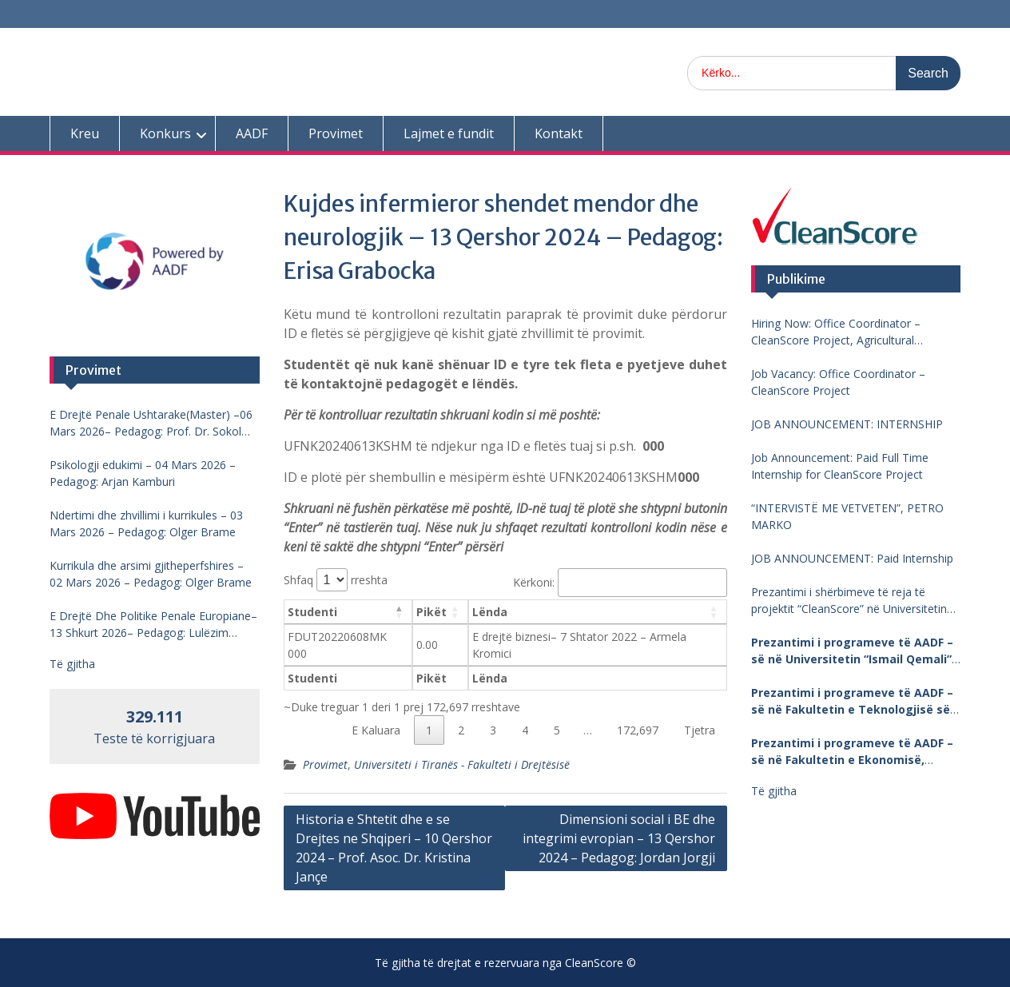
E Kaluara (376, 730)
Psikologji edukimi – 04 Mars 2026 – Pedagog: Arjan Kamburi (143, 473)
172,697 (637, 730)
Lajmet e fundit (449, 133)
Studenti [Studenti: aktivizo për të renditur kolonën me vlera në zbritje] (312, 611)
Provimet (335, 133)
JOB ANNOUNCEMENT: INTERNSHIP (847, 424)
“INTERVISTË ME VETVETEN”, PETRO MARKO (847, 516)
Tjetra (699, 730)
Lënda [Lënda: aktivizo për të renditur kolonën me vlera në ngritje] (489, 611)
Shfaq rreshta (336, 579)
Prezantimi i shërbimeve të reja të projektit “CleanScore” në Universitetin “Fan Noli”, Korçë (849, 600)
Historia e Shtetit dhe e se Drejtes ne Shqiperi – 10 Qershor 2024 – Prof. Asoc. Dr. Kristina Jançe (394, 848)
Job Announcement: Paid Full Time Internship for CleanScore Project (839, 466)
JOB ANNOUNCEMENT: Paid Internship (852, 558)
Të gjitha (774, 790)
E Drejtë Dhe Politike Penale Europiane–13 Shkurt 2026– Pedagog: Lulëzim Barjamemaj (153, 624)
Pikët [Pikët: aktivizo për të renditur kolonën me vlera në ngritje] (431, 611)
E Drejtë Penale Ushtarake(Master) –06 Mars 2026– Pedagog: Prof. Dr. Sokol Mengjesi (151, 423)
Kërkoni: (619, 582)
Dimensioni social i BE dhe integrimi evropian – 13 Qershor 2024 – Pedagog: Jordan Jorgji (619, 838)
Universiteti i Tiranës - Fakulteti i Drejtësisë (462, 764)
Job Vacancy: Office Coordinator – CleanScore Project (838, 382)
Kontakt (559, 133)
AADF (252, 133)
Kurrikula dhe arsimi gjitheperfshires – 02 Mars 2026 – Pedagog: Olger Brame (151, 574)
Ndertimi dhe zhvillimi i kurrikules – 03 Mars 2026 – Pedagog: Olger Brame (146, 523)
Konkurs (165, 133)
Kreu (84, 133)
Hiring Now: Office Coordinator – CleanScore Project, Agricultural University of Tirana (836, 332)
